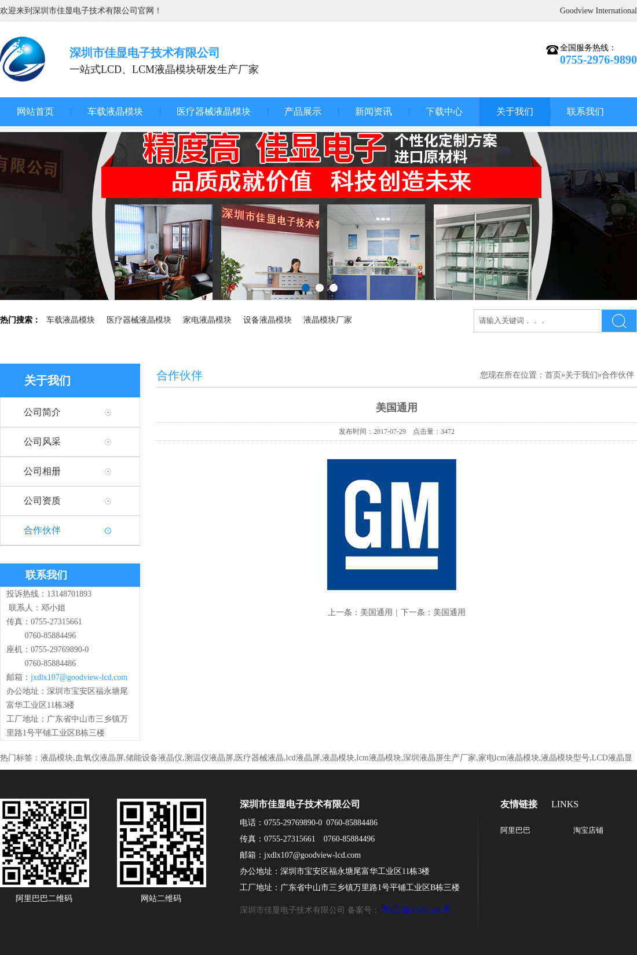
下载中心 (444, 111)
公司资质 (42, 501)
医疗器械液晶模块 (214, 111)
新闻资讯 (373, 111)
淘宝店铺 (588, 830)
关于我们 (514, 111)
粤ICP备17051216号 (416, 910)
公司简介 (42, 412)
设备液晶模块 (267, 320)
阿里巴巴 (515, 830)
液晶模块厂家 (327, 320)
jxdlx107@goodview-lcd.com (79, 677)
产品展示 (302, 111)
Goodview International (598, 10)
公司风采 (42, 442)
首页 (553, 375)
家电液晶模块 (207, 320)
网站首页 (35, 111)
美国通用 (376, 612)
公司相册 (42, 471)
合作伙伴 (42, 530)
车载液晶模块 (115, 111)
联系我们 (585, 111)
